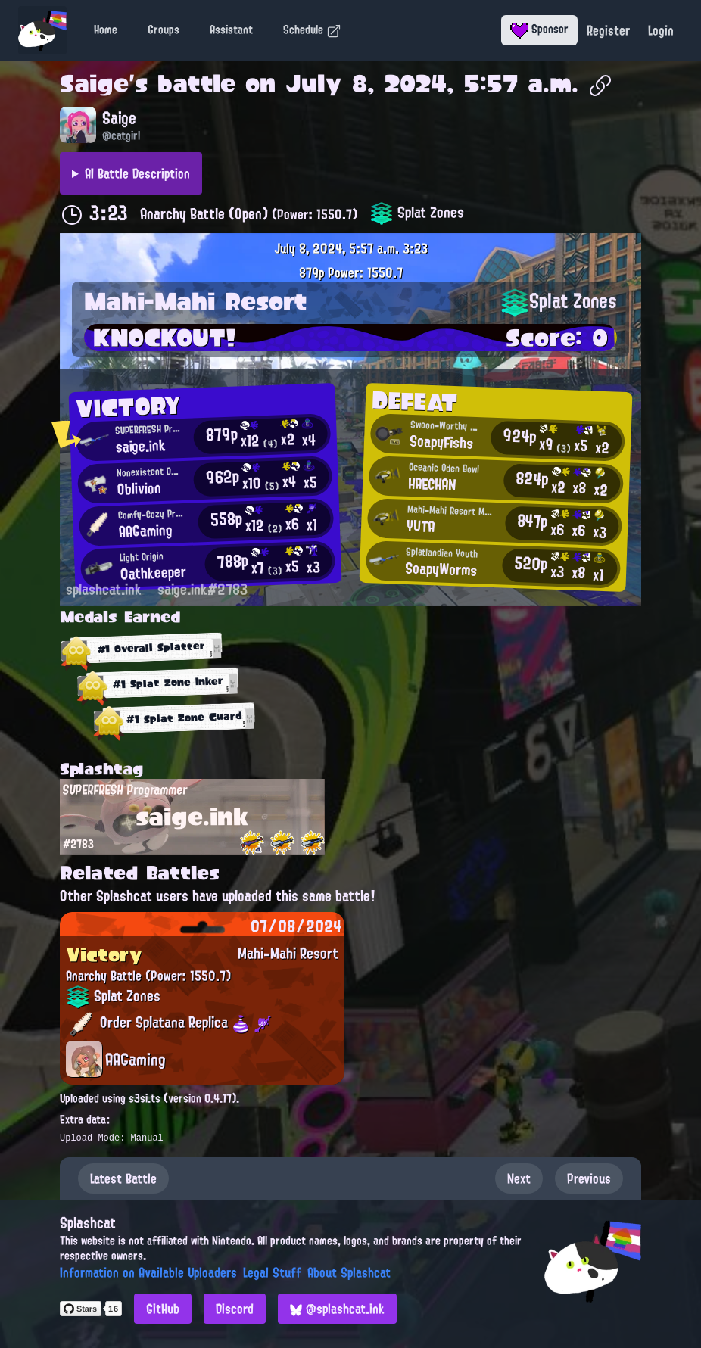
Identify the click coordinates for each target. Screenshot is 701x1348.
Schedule (312, 29)
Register (608, 30)
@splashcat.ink (337, 1309)
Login (661, 30)
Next (519, 1178)
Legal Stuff (272, 1272)
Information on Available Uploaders (148, 1272)
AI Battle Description (137, 173)
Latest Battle (123, 1178)
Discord (235, 1309)
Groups (163, 29)
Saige (94, 83)
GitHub (162, 1309)
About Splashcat (349, 1272)
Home (105, 29)
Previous (589, 1178)
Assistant (231, 29)
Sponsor (539, 28)
